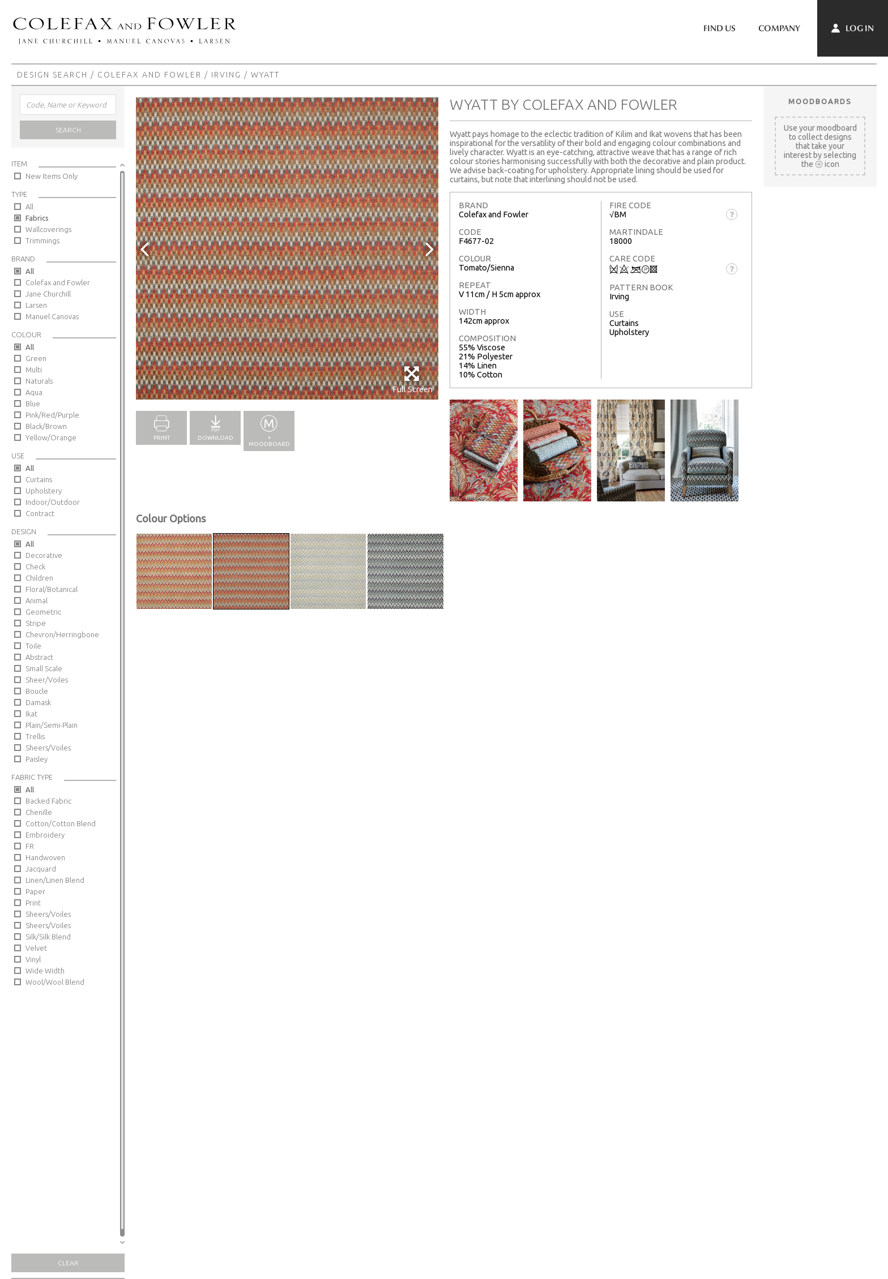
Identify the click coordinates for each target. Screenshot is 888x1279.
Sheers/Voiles (48, 748)
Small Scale (43, 668)
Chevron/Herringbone (62, 634)
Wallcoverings (48, 229)
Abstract (39, 657)
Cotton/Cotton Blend (60, 823)
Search (68, 130)
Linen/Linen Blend (54, 880)
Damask (38, 702)
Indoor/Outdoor (52, 502)
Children (39, 578)
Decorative (43, 555)
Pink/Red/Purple (52, 415)
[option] (287, 248)
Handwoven (45, 857)
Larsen (36, 305)
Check (35, 566)
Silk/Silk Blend (48, 937)
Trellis (35, 736)
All (29, 207)
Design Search (52, 74)
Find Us (719, 28)
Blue (32, 403)
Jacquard (40, 869)
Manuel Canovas (52, 316)
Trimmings (42, 240)
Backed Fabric (48, 801)
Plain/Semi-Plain (51, 725)
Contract (39, 513)
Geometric (43, 612)
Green (35, 358)
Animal (36, 600)
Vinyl (33, 959)
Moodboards (820, 101)
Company (779, 28)
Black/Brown (46, 426)
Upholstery (43, 491)
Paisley (36, 759)
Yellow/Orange (50, 437)
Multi (33, 370)
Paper (35, 891)
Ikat (31, 714)
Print (33, 903)
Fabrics (37, 218)
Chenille (38, 812)
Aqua (33, 392)
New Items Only (51, 176)
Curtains (38, 479)
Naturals (39, 381)
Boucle (36, 691)
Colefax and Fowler (149, 74)
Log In (852, 28)
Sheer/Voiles (46, 680)
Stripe (35, 623)
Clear (68, 1263)
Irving (226, 74)
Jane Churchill (48, 294)
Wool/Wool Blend (54, 982)
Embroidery (45, 835)
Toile (33, 646)
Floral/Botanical (51, 589)
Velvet (36, 948)
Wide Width (45, 971)
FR (29, 846)
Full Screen (412, 379)
